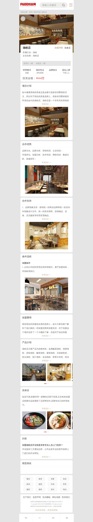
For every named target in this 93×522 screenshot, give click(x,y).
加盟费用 (26, 317)
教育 (40, 479)
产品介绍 (26, 342)
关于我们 (27, 497)
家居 (28, 484)
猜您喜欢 (26, 463)
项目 (40, 518)
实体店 (67, 48)
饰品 (64, 489)
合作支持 (26, 200)
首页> (31, 12)
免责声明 (37, 497)
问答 (24, 438)
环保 (52, 484)
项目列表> (38, 12)
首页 (26, 518)
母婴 (52, 479)
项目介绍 (26, 86)
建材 (28, 489)
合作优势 (26, 144)
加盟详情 (59, 48)
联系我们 (66, 497)
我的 (67, 518)
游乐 (52, 489)
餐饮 (28, 479)
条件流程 (26, 256)
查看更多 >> (46, 104)
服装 (40, 484)
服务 (40, 489)
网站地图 (56, 497)
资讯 (53, 518)
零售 (64, 484)
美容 (64, 479)
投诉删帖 (46, 497)
